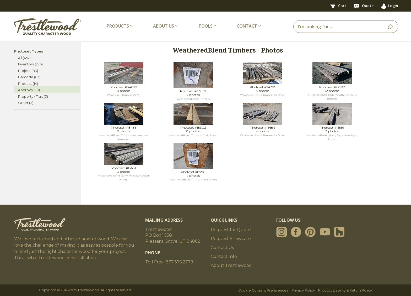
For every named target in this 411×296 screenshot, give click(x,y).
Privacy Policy (303, 290)
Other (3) (25, 103)
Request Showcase (231, 238)
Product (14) (28, 83)
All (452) (24, 58)
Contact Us (222, 247)
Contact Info (224, 256)
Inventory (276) (30, 64)
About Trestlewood (231, 265)
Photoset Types (28, 51)
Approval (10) (29, 90)
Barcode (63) (29, 77)
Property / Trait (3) (33, 96)
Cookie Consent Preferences (263, 290)
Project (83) (28, 71)
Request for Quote (231, 229)
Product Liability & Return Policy (345, 290)
